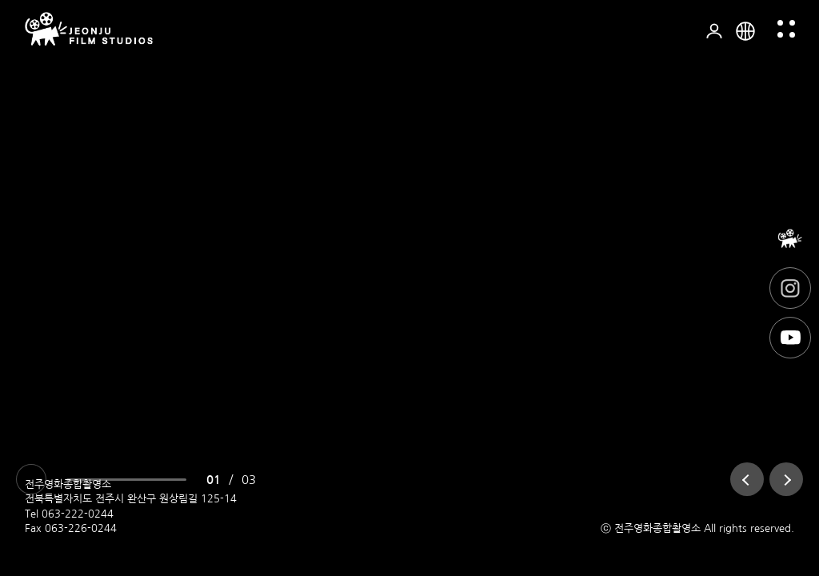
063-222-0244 (78, 514)
